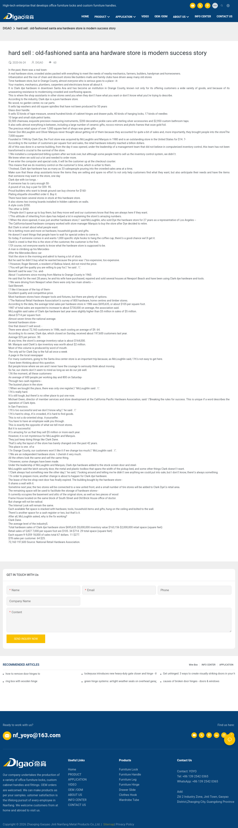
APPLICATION (226, 664)
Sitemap (108, 824)
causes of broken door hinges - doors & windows (191, 681)
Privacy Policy (125, 824)
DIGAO (7, 28)
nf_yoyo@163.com (37, 735)
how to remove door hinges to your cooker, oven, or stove (23, 673)
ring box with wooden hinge (21, 681)
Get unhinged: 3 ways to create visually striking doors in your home (199, 673)
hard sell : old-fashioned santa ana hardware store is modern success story (66, 28)
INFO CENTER (208, 664)
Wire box (193, 664)
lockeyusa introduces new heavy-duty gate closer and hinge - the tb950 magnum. (120, 673)
